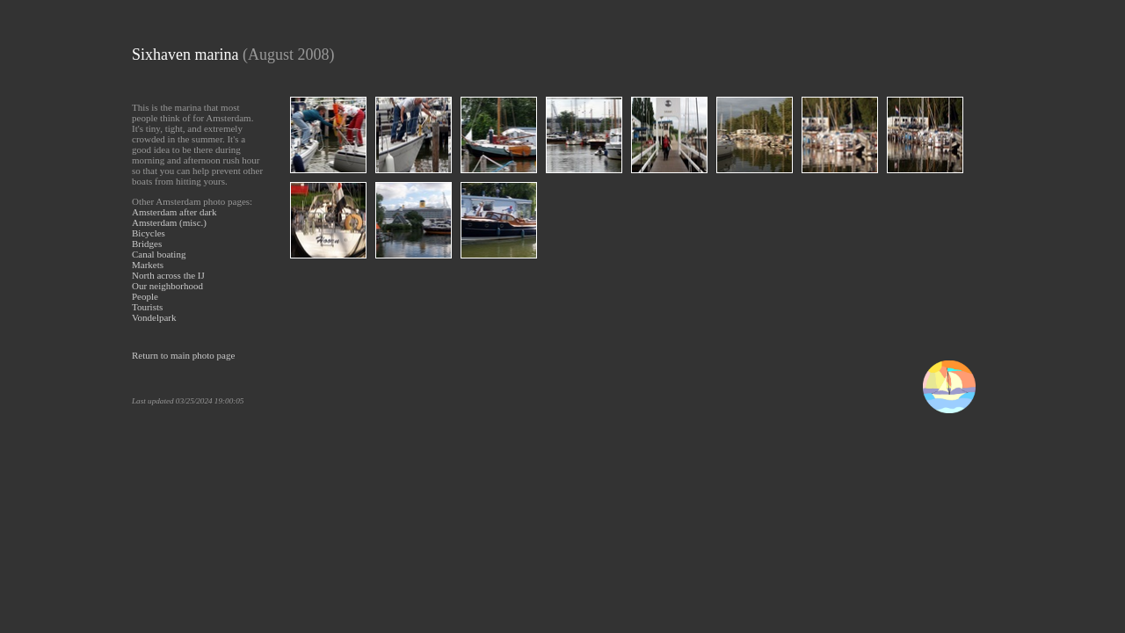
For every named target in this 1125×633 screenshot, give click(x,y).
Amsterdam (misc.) (169, 222)
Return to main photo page (183, 355)
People (145, 296)
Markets (147, 264)
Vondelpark (154, 317)
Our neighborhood (167, 285)
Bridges (147, 243)
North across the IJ (168, 275)
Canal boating (158, 254)
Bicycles (148, 233)
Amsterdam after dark (174, 212)
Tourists (147, 307)
